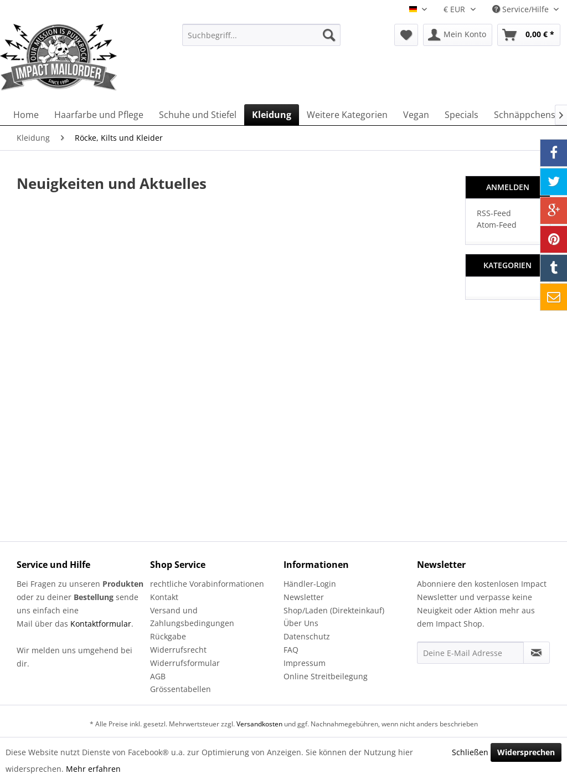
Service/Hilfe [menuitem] (521, 9)
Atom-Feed (497, 224)
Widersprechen (526, 752)
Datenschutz (307, 636)
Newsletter (304, 597)
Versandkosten (259, 724)
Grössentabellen (180, 689)
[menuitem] (261, 35)
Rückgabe (168, 636)
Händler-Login (310, 583)
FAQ (291, 649)
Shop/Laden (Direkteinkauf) (334, 610)
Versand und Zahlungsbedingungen (192, 617)
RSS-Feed (494, 213)
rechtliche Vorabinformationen (207, 583)
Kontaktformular (100, 623)
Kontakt (164, 597)
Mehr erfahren (93, 768)
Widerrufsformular (185, 663)
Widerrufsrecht (178, 649)
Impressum (305, 663)
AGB (158, 676)
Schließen (470, 752)
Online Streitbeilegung (326, 676)
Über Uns (301, 623)
